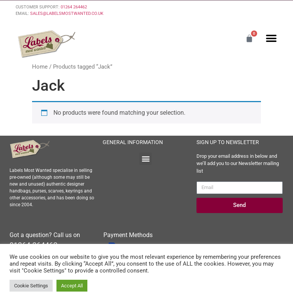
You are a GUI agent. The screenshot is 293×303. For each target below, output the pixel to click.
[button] (271, 38)
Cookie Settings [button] (31, 286)
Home (40, 66)
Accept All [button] (72, 286)
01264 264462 (74, 7)
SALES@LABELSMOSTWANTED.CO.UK (66, 13)
